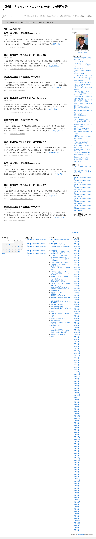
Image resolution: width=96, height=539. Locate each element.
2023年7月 (76, 297)
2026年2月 (76, 243)
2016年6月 (76, 446)
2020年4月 (76, 366)
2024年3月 (76, 283)
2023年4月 (76, 303)
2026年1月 (76, 245)
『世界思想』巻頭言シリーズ (81, 91)
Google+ (85, 52)
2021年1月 (76, 350)
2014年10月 (77, 481)
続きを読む (58, 44)
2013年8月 (76, 506)
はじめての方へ (14, 22)
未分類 (76, 135)
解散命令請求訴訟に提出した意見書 (60, 331)
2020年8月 (76, 359)
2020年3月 (76, 367)
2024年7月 (76, 276)
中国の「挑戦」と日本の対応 (81, 101)
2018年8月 (76, 401)
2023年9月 (76, 294)
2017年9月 (76, 420)
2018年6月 (76, 404)
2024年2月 (76, 285)
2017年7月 (76, 424)
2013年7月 (76, 508)
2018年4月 (76, 408)
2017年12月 (77, 415)
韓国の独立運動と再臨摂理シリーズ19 (22, 207)
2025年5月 (76, 259)
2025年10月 (77, 250)
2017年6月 (76, 425)
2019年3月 (76, 388)
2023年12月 (77, 288)
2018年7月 (76, 403)
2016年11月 (77, 438)
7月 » (22, 253)
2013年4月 (76, 513)
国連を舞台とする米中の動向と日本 (60, 288)
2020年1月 (76, 371)
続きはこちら (76, 232)
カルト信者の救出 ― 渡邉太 (81, 170)
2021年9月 (76, 336)
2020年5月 (76, 364)
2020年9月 (76, 357)
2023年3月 (76, 304)
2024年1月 (76, 287)
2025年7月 (76, 255)
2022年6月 (76, 320)
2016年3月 (76, 452)
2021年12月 (77, 331)
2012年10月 (77, 524)
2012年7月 (76, 529)
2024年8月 (76, 274)
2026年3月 (76, 241)
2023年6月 (76, 299)
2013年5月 (76, 511)
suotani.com (81, 534)
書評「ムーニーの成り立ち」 (81, 128)
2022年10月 (77, 313)
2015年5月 (76, 469)
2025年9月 (76, 252)
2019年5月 (76, 385)
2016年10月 (77, 439)
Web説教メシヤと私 (79, 73)
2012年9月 (76, 525)
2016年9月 (76, 441)
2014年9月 (76, 483)
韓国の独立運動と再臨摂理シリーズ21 (22, 120)
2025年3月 (76, 262)
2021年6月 (76, 341)
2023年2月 (76, 306)
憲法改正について (78, 117)
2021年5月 (76, 343)
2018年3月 (76, 410)
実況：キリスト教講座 (80, 115)
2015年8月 (76, 464)
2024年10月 (77, 271)
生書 (75, 140)
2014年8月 (76, 485)
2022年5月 (76, 322)
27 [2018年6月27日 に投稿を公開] (9, 251)
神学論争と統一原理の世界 (81, 142)
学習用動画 (32, 22)
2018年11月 (77, 396)
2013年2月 (76, 517)
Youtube (80, 52)
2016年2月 (76, 453)
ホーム (6, 22)
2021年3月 (76, 346)
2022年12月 (77, 310)
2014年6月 (76, 488)
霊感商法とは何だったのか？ (81, 158)
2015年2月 (76, 474)
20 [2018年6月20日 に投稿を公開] (9, 249)
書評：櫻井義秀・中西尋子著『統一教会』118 (25, 142)
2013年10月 (77, 503)
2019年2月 (76, 390)
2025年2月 (76, 264)
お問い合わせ (49, 22)
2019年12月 (77, 373)
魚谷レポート (77, 161)
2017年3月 (76, 431)
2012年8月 (76, 527)
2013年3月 (76, 515)
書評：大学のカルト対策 (80, 130)
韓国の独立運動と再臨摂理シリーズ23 (22, 33)
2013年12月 (77, 499)
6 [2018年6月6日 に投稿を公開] (9, 244)
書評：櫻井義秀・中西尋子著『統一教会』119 (25, 98)
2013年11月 (77, 501)
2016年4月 (76, 450)
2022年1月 (76, 329)
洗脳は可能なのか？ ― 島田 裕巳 (82, 172)
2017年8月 (76, 422)
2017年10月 (77, 418)
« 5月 (3, 253)
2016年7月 (76, 445)
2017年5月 (76, 427)
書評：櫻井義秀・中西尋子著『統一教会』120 (25, 55)
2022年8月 (76, 317)
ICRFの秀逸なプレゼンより (81, 63)
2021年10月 (77, 334)
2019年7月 (76, 381)
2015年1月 (76, 476)
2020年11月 (77, 353)
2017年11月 (77, 417)
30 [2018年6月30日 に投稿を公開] (18, 251)
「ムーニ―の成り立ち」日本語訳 (83, 82)
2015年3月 (76, 473)
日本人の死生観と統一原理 (81, 119)
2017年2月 (76, 432)
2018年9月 (76, 399)
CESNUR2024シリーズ (80, 61)
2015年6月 (76, 467)
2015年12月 (77, 457)
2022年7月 (76, 318)
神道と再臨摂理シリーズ (80, 144)
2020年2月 (76, 369)
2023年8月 (76, 295)
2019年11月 (77, 374)
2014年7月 (76, 487)
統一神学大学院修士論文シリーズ (83, 152)
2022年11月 (77, 311)
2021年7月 (76, 339)
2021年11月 (77, 332)
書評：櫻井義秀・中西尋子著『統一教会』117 (25, 185)
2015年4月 (76, 471)
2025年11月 (77, 248)
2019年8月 (76, 380)
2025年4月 (76, 260)
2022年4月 (76, 324)
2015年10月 (77, 460)
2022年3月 (76, 325)
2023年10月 (77, 292)
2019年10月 (77, 376)
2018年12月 (77, 394)
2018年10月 (77, 397)
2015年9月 (76, 462)
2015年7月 (76, 466)
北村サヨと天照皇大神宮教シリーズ (60, 287)
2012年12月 (77, 520)
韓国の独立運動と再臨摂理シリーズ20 (22, 163)
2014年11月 (77, 480)
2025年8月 (76, 253)
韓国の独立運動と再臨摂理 (17, 47)
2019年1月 (76, 392)
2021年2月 (76, 348)
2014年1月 (76, 497)
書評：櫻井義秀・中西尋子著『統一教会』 (21, 69)
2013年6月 (76, 510)
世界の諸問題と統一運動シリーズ (83, 100)
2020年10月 (77, 355)
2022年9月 (76, 315)
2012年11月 (77, 522)
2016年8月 (76, 443)
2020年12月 (77, 352)
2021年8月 (76, 338)
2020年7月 (76, 360)
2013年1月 (76, 518)
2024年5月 (76, 280)
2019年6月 (76, 383)
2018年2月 (76, 411)
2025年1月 (76, 266)
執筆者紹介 (24, 22)
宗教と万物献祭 (78, 114)
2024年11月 (77, 269)
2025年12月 (77, 246)
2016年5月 (76, 448)
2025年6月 (76, 257)
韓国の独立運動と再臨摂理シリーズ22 (22, 77)
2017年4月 (76, 429)
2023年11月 (77, 290)
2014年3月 (76, 494)
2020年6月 (76, 362)
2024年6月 (76, 278)
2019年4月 (76, 387)
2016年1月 (76, 455)
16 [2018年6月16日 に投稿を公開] (18, 247)
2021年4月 (76, 345)
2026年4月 (76, 239)
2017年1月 (76, 434)
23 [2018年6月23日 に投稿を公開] (18, 249)
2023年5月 (76, 301)
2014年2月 (76, 496)
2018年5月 (76, 406)
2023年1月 (76, 308)
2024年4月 (76, 281)
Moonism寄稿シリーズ (80, 68)
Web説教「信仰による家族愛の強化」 (60, 252)
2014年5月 (76, 490)
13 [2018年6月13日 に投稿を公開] (9, 247)
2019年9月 (76, 378)
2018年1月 (76, 413)
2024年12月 (77, 267)
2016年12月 (77, 436)
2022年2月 (76, 327)
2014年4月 (76, 492)
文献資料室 (40, 22)
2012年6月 (76, 531)
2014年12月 (77, 478)
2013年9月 (76, 504)
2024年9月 (76, 273)
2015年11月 (77, 459)
